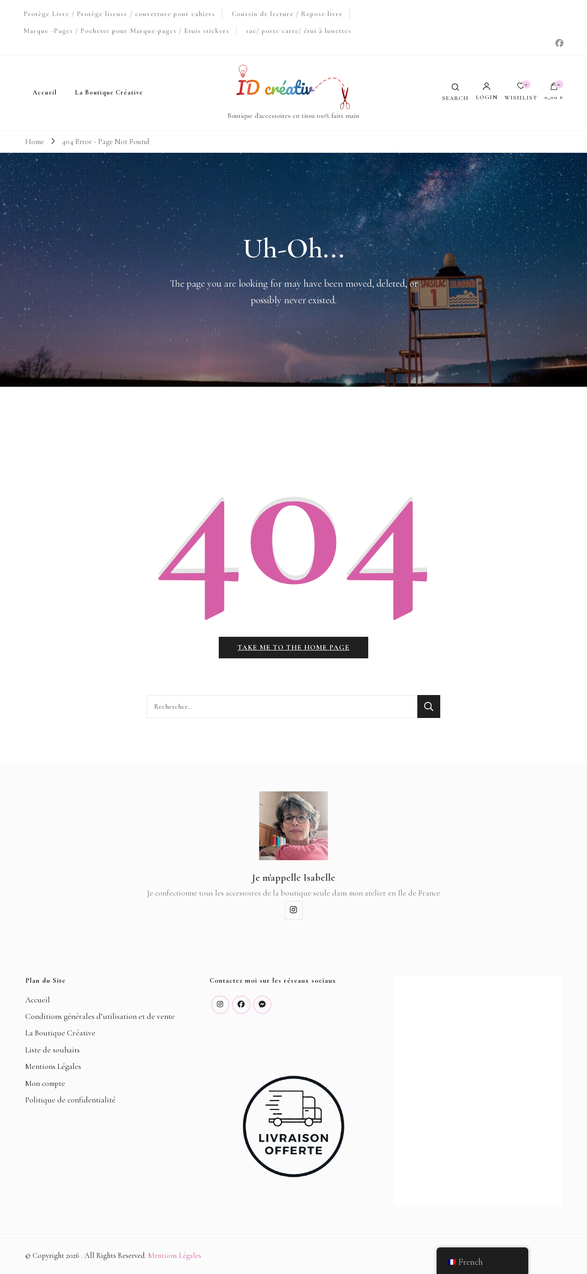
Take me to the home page (293, 647)
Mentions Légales (53, 1066)
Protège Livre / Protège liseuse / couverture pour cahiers (119, 14)
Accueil (45, 92)
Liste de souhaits (52, 1050)
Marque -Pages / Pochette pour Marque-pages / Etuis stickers (126, 31)
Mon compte (45, 1083)
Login (487, 91)
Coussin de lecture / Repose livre (287, 14)
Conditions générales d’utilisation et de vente (100, 1016)
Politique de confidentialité (70, 1100)
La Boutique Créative (109, 92)
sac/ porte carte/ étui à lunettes (298, 31)
